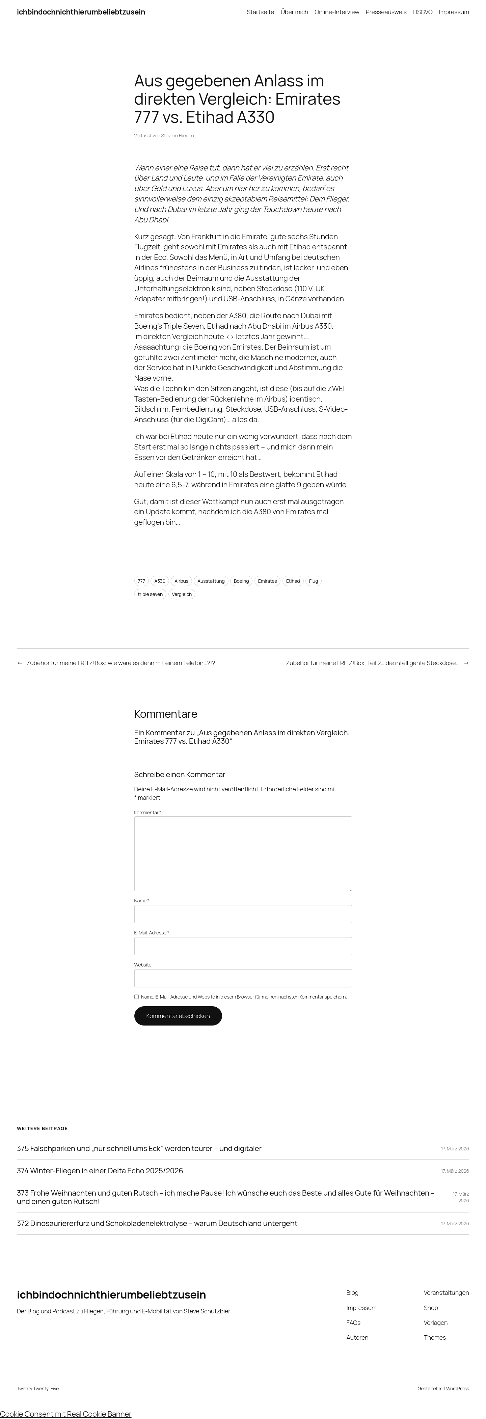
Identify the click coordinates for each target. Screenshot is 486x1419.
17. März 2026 (455, 1148)
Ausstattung (210, 581)
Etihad (293, 581)
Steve (167, 135)
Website (143, 964)
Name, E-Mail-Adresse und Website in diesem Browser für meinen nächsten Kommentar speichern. (244, 996)
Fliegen (186, 135)
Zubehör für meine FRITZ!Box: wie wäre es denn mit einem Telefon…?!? (121, 663)
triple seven (150, 594)
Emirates (267, 581)
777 (141, 581)
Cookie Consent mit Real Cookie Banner (66, 1414)
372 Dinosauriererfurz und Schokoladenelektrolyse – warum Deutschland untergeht (157, 1223)
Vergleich (182, 594)
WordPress (457, 1388)
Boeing (241, 581)
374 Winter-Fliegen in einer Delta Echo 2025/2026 (100, 1171)
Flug (313, 581)
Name (142, 900)
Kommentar (148, 812)
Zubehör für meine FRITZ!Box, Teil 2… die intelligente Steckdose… (373, 663)
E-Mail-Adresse (151, 932)
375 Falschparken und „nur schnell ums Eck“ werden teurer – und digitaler (139, 1148)
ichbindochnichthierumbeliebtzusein (81, 12)
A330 (159, 581)
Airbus (181, 581)
